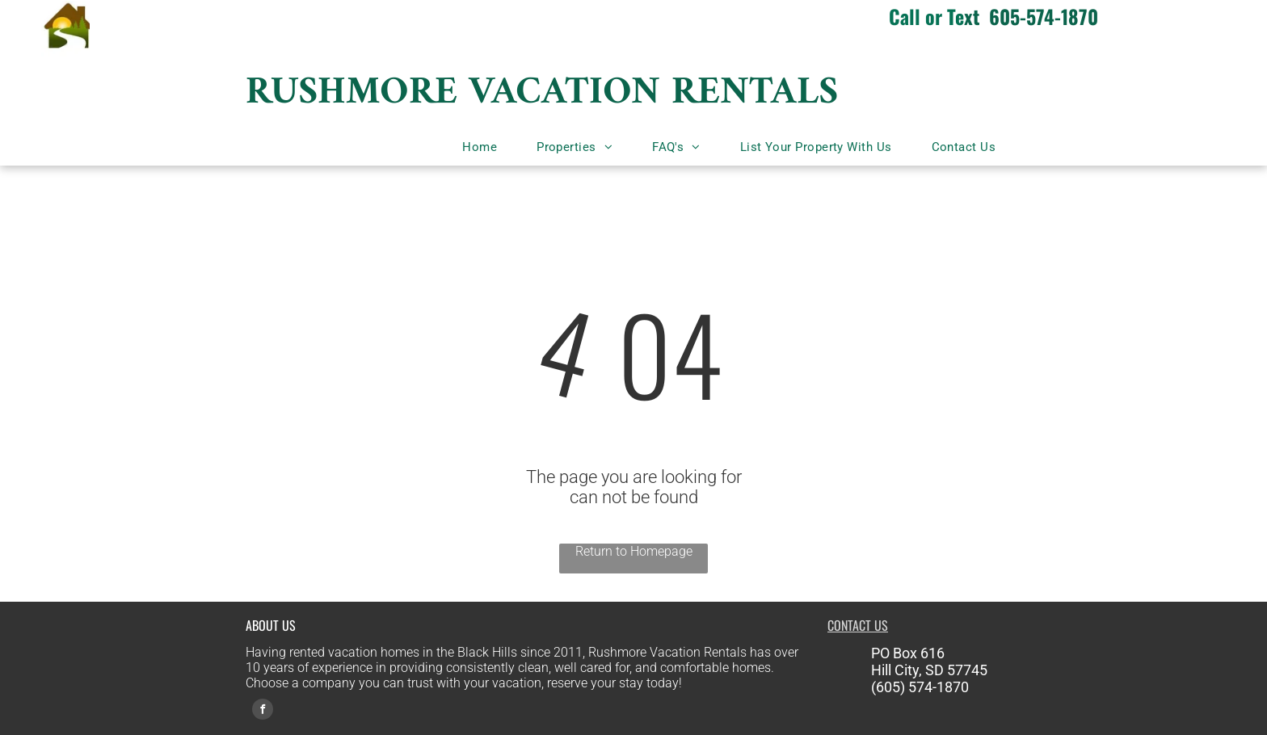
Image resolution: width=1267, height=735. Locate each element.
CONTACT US (857, 625)
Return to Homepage (633, 551)
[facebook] (262, 711)
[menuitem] (485, 147)
